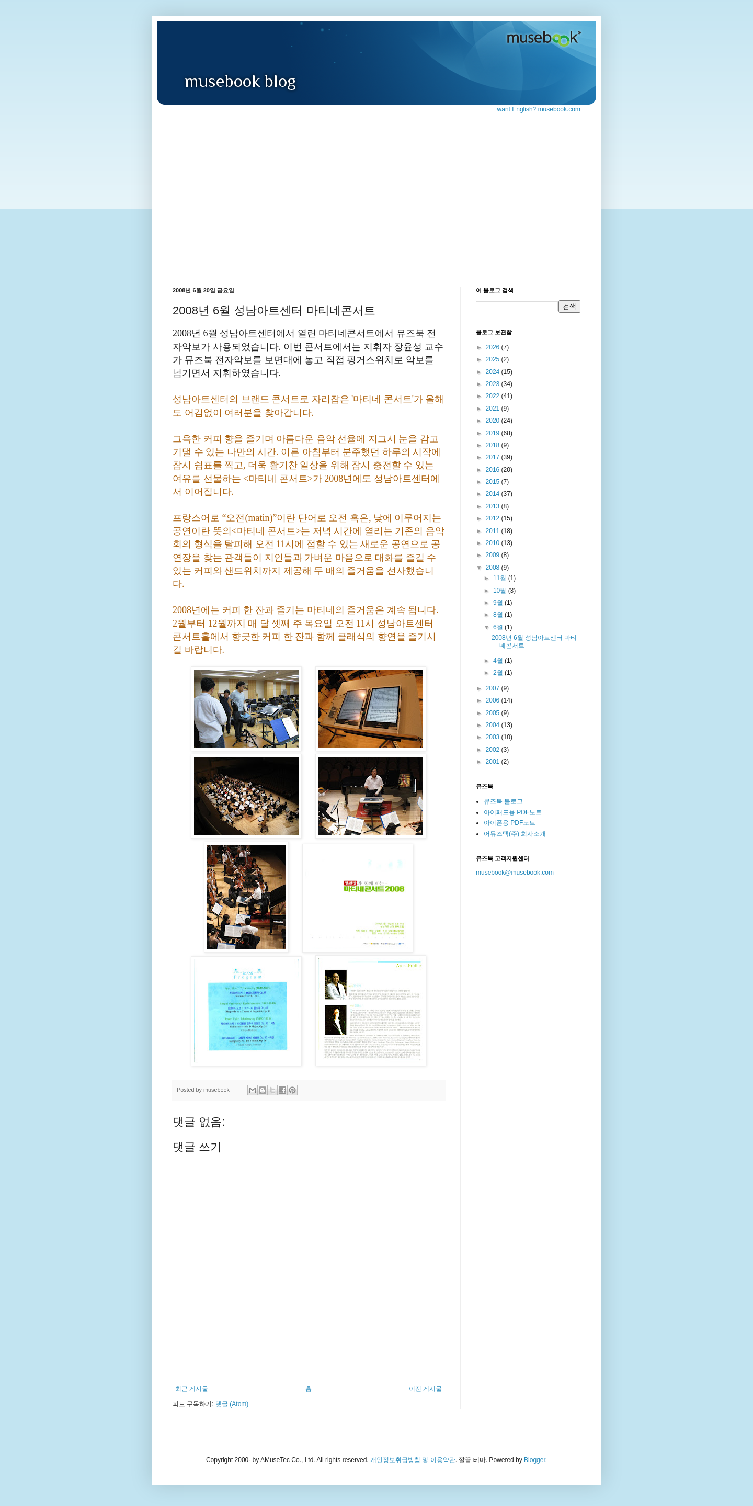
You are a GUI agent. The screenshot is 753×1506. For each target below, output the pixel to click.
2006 (493, 700)
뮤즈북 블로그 (503, 801)
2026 (493, 347)
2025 (493, 359)
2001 (493, 761)
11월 (500, 578)
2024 (493, 372)
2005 (493, 713)
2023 (493, 384)
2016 (493, 469)
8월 (499, 614)
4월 (499, 660)
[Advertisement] (376, 192)
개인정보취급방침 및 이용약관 (412, 1460)
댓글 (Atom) (231, 1404)
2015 (493, 481)
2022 (493, 396)
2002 (493, 749)
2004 (493, 725)
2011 (493, 531)
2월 (499, 672)
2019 (493, 433)
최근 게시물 (191, 1388)
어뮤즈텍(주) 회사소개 (515, 833)
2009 (493, 555)
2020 (493, 420)
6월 (499, 627)
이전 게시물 (425, 1388)
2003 (493, 737)
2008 (493, 567)
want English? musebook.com (538, 109)
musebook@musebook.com (515, 872)
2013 (493, 506)
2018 (493, 445)
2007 (493, 688)
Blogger (534, 1460)
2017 (493, 457)
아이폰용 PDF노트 (509, 822)
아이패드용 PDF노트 (513, 812)
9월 (499, 602)
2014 (493, 493)
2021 (493, 408)
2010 (493, 543)
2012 (493, 518)
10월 (500, 590)
